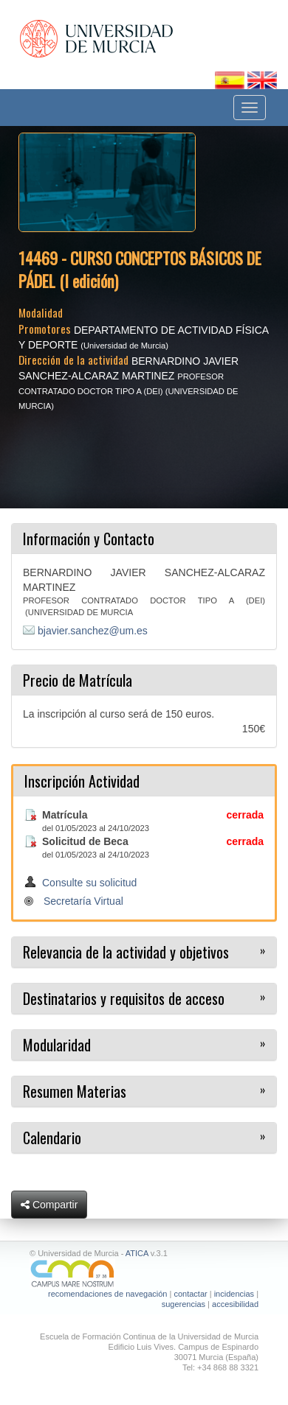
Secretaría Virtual (83, 901)
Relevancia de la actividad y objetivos (126, 952)
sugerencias (183, 1304)
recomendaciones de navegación (107, 1293)
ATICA (137, 1253)
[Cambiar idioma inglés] (262, 79)
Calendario (52, 1138)
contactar (190, 1293)
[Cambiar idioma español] (231, 79)
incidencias (234, 1293)
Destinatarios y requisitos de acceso (123, 998)
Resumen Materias (74, 1091)
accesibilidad (235, 1304)
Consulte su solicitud (89, 883)
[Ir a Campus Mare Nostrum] (144, 1273)
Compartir (49, 1204)
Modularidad (57, 1045)
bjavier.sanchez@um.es (93, 631)
